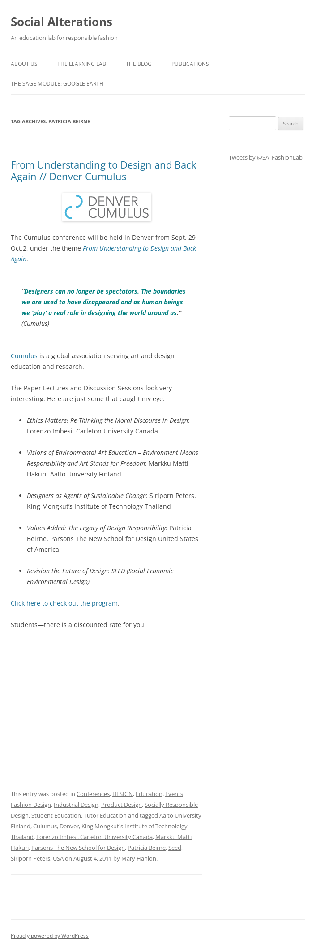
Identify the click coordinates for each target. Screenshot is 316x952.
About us (24, 64)
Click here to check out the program (64, 603)
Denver (69, 826)
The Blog (139, 64)
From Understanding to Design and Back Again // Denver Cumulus (103, 170)
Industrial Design (76, 805)
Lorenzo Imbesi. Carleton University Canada (94, 837)
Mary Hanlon (138, 858)
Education (149, 794)
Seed (174, 848)
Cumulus (24, 355)
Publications (190, 64)
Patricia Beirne (147, 848)
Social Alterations (61, 21)
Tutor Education (105, 815)
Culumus (45, 826)
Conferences (93, 794)
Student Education (56, 815)
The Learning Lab (81, 64)
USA (58, 858)
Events (174, 794)
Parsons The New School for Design (78, 848)
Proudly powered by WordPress (50, 935)
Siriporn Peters (30, 858)
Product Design (121, 805)
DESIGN (122, 794)
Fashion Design (31, 805)
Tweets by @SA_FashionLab (266, 157)
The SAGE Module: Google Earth (57, 83)
